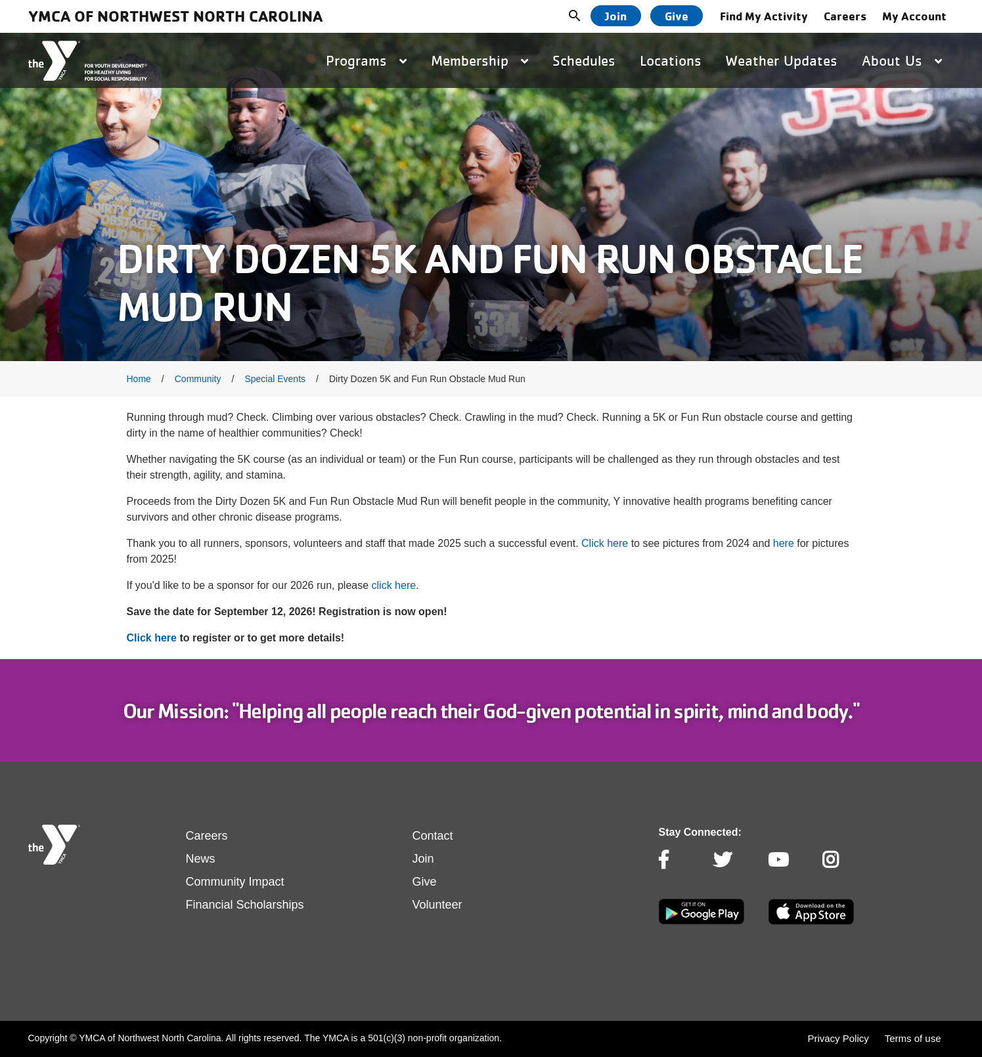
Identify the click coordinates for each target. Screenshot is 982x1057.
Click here (604, 543)
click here (394, 585)
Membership (479, 60)
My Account (914, 16)
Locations (671, 60)
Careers (845, 16)
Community (198, 379)
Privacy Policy (837, 1038)
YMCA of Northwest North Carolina (175, 16)
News (200, 858)
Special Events (274, 379)
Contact (433, 835)
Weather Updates (781, 60)
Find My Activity (764, 16)
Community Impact (235, 881)
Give (676, 16)
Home (139, 379)
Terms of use (913, 1038)
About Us (902, 60)
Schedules (583, 60)
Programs (366, 60)
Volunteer (437, 904)
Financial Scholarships (245, 904)
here (783, 543)
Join (616, 16)
